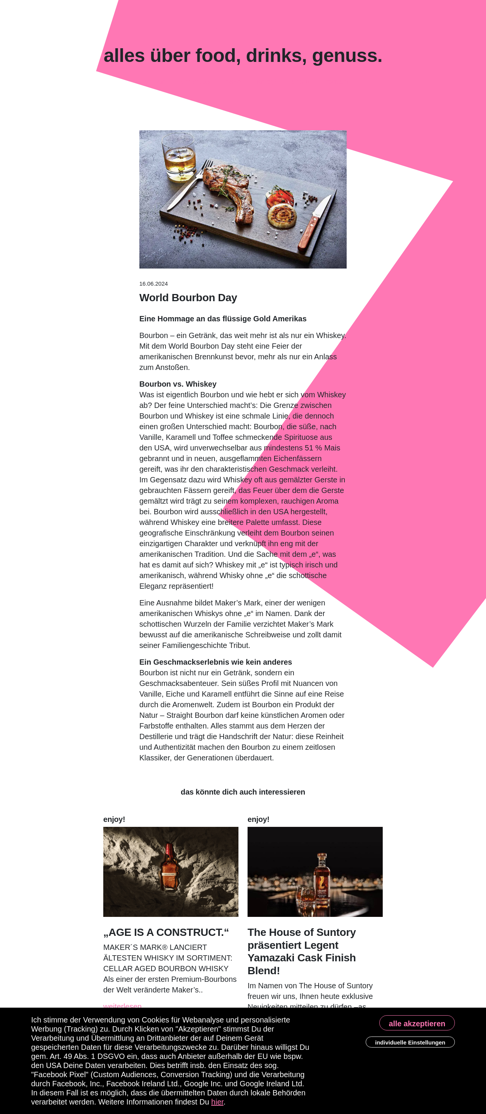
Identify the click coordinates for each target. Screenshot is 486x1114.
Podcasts (195, 78)
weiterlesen (122, 1006)
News (233, 82)
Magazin (151, 79)
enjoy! (267, 81)
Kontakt (336, 79)
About (300, 81)
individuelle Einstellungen (410, 1042)
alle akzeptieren (417, 1023)
